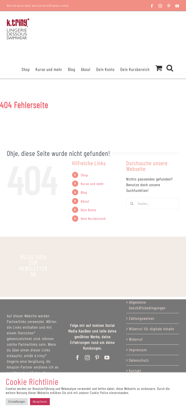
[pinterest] (97, 357)
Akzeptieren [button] (40, 401)
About (85, 201)
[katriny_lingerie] (33, 265)
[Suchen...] (152, 203)
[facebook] (77, 357)
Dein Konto (88, 210)
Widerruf (136, 339)
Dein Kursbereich (93, 218)
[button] (169, 61)
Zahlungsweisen (141, 318)
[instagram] (87, 357)
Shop (84, 175)
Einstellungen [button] (16, 401)
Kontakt (135, 370)
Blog (84, 192)
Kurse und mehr (92, 183)
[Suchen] (132, 203)
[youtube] (107, 357)
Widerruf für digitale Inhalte (151, 328)
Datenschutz (139, 360)
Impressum (138, 349)
